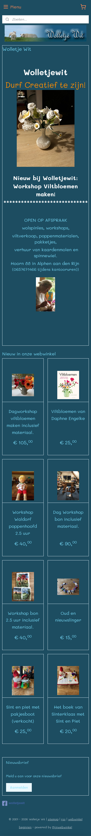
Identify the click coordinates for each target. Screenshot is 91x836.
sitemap (53, 819)
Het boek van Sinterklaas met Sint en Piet (68, 714)
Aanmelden (19, 787)
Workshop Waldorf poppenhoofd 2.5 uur (23, 522)
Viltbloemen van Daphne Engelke (68, 414)
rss (63, 819)
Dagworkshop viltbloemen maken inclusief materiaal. (23, 421)
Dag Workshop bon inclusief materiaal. (68, 519)
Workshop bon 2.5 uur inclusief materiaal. (23, 620)
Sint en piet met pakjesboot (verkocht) (23, 714)
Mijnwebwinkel (62, 827)
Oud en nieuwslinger (68, 616)
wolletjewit (13, 803)
